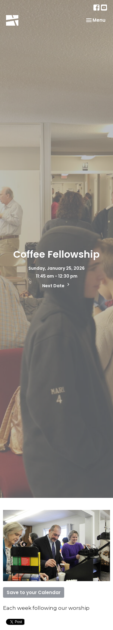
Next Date (56, 285)
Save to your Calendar (34, 592)
